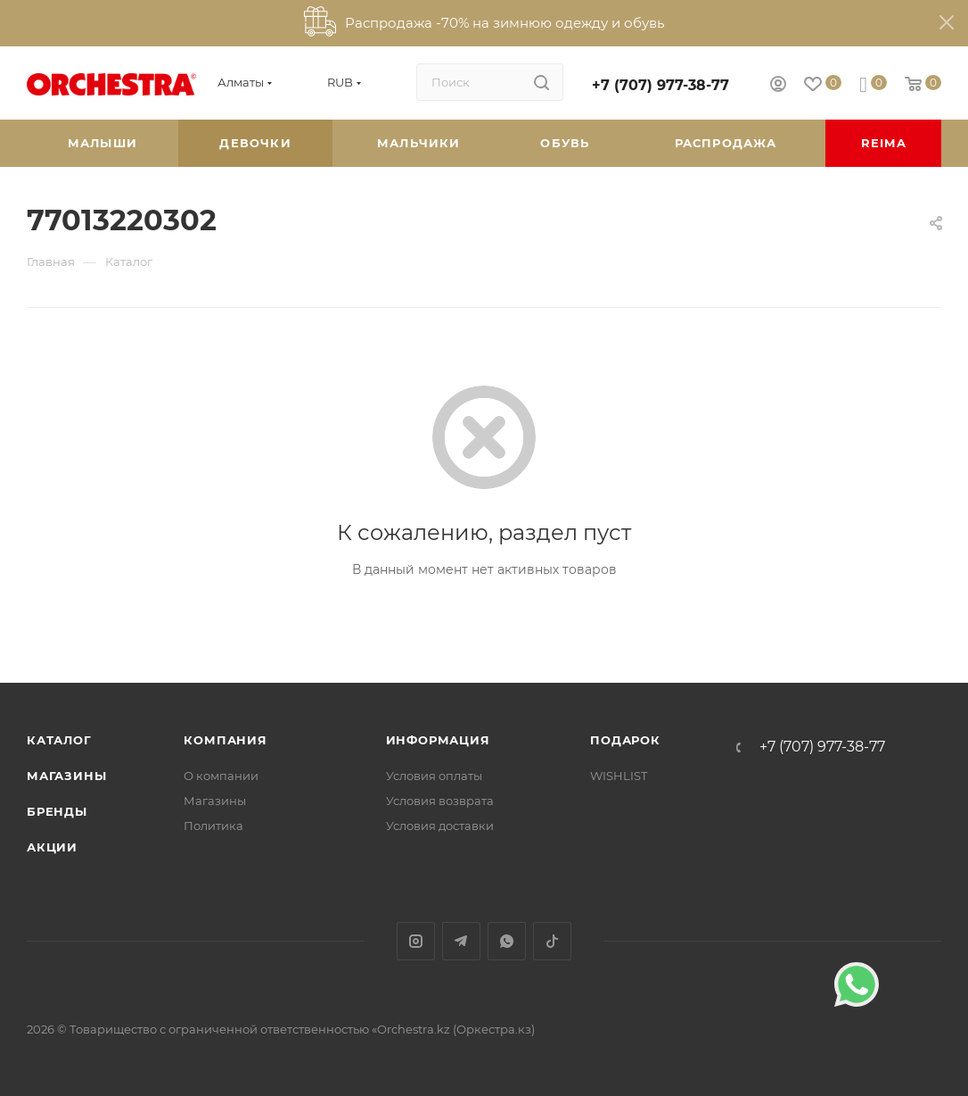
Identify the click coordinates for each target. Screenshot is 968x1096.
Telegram (461, 941)
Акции (52, 847)
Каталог (59, 740)
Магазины (66, 775)
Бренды (57, 811)
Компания (225, 740)
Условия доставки (440, 825)
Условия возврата (440, 800)
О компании (221, 775)
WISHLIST (618, 775)
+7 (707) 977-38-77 (660, 85)
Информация (438, 740)
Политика (213, 825)
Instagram (416, 941)
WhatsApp (507, 941)
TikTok (552, 941)
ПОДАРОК (625, 740)
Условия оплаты (434, 775)
